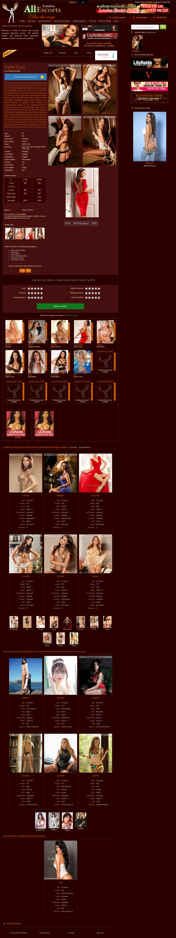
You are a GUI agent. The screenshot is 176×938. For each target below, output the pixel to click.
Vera (27, 626)
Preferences (151, 32)
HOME (22, 21)
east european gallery (19, 255)
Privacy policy (45, 931)
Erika (54, 626)
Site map (100, 931)
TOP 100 (92, 21)
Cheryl (94, 626)
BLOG (116, 21)
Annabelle (14, 626)
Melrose (81, 626)
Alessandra (67, 626)
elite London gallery (18, 249)
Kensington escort (17, 258)
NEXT (72, 54)
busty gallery (15, 253)
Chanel (40, 626)
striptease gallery (17, 257)
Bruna (60, 643)
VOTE (85, 54)
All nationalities (84, 446)
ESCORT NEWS (105, 21)
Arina (47, 643)
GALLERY (32, 21)
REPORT (58, 54)
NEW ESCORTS (45, 21)
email (27, 217)
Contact (71, 931)
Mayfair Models (27, 209)
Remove (136, 51)
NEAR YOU (44, 54)
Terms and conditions (19, 931)
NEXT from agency (81, 223)
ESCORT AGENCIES (62, 21)
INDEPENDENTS (79, 21)
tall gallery (14, 251)
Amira (107, 626)
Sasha (74, 643)
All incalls (73, 446)
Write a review (60, 305)
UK (83, 2)
